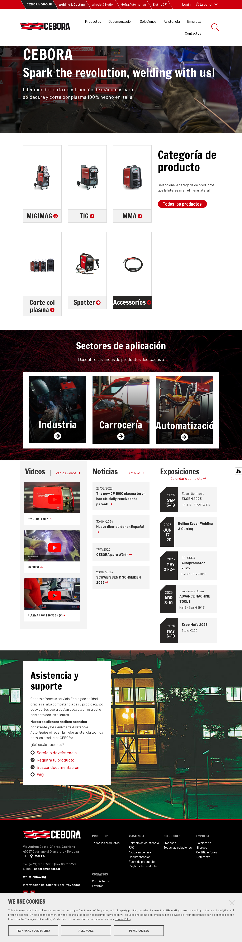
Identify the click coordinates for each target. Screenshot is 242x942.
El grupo (201, 867)
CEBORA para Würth (114, 574)
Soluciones (148, 21)
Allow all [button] (86, 931)
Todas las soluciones (177, 867)
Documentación (120, 21)
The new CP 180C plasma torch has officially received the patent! (120, 518)
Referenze (203, 876)
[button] (206, 4)
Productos (93, 21)
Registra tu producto (55, 779)
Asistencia (172, 21)
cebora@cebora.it (47, 888)
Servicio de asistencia (57, 771)
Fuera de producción (142, 881)
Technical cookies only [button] (33, 931)
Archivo (136, 492)
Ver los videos (68, 492)
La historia (203, 862)
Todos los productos (182, 223)
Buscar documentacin (58, 786)
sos (173, 862)
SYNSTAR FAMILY (40, 539)
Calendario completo (188, 498)
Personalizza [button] (139, 931)
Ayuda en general (140, 871)
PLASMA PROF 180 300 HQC (46, 635)
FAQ (40, 793)
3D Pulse (35, 587)
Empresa (194, 21)
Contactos (193, 33)
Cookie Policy (123, 919)
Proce (167, 862)
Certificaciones (206, 871)
